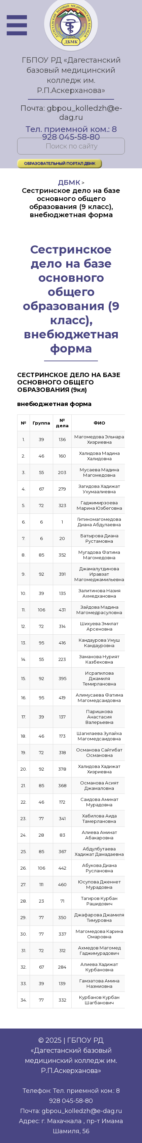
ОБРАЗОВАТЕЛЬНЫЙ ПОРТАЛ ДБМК (59, 163)
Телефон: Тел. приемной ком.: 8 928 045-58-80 (71, 1096)
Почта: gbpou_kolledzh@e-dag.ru (71, 113)
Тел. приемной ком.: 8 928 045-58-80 (71, 129)
